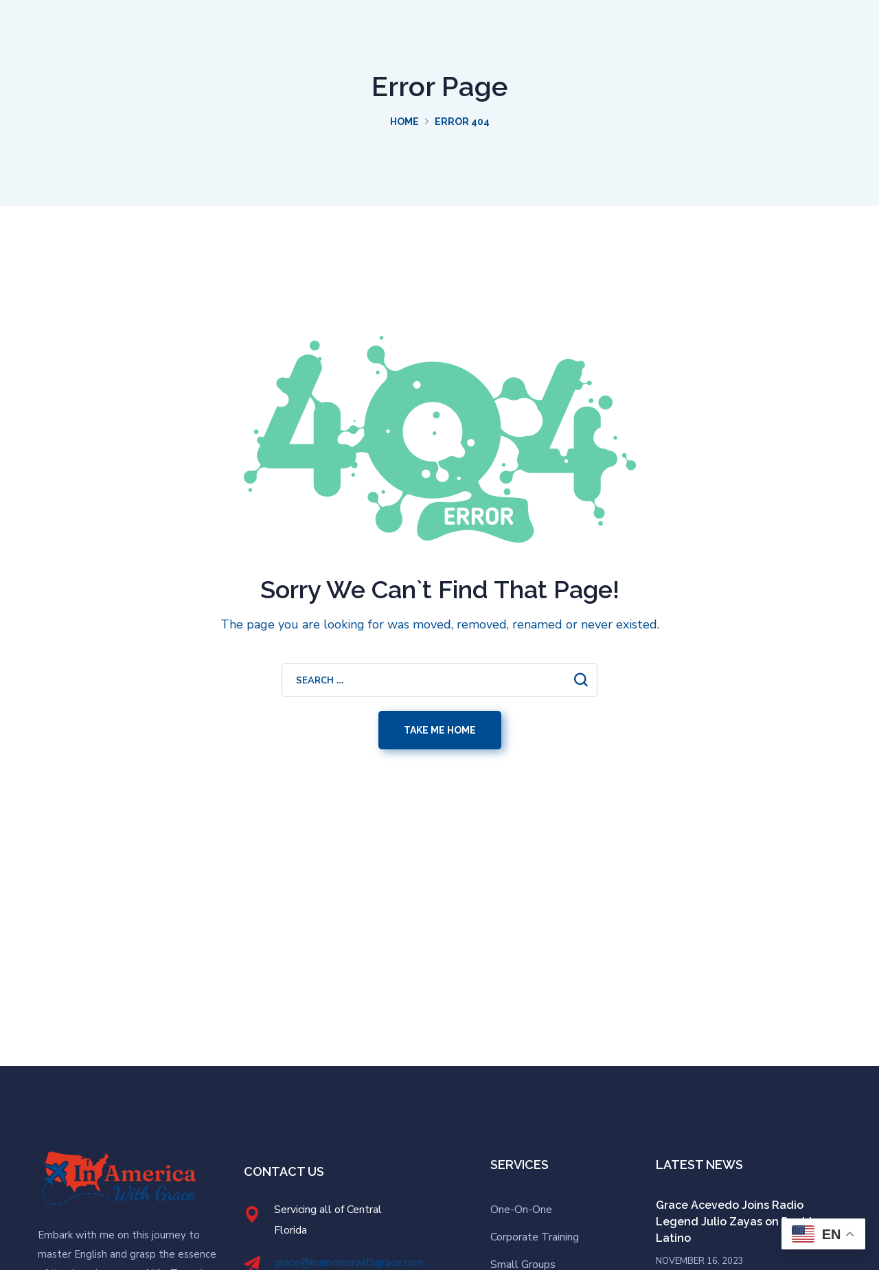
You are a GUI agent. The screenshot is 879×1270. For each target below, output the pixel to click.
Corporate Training (534, 1237)
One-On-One (521, 1209)
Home (404, 121)
